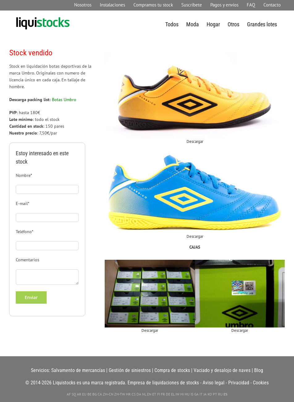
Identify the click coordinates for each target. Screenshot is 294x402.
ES (225, 394)
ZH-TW (119, 394)
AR (79, 394)
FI (158, 394)
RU (220, 394)
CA (100, 394)
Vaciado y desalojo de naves (222, 370)
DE (168, 394)
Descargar (195, 141)
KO (210, 394)
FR (163, 394)
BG (94, 394)
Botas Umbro (64, 99)
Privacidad (238, 383)
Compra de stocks (172, 370)
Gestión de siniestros (130, 370)
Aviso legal (214, 383)
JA (205, 394)
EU (84, 394)
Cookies (261, 383)
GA (196, 394)
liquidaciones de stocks (175, 383)
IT (201, 394)
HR (128, 394)
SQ (74, 394)
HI (182, 394)
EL (172, 394)
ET (154, 394)
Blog (258, 370)
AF (69, 394)
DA (138, 394)
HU (187, 394)
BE (89, 394)
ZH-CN (108, 394)
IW (177, 394)
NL (144, 394)
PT (215, 394)
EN (149, 394)
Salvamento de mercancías (78, 370)
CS (134, 394)
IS (192, 394)
